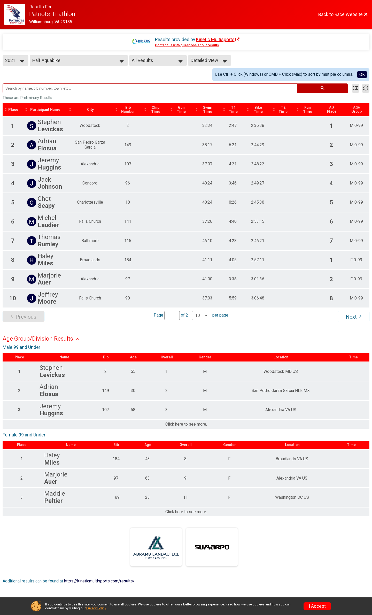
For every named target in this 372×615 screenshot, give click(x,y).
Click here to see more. (186, 424)
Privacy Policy (96, 608)
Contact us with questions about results (187, 45)
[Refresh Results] (365, 88)
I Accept (317, 606)
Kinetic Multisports (215, 39)
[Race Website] (16, 14)
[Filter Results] (355, 88)
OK (362, 74)
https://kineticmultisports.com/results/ (99, 581)
